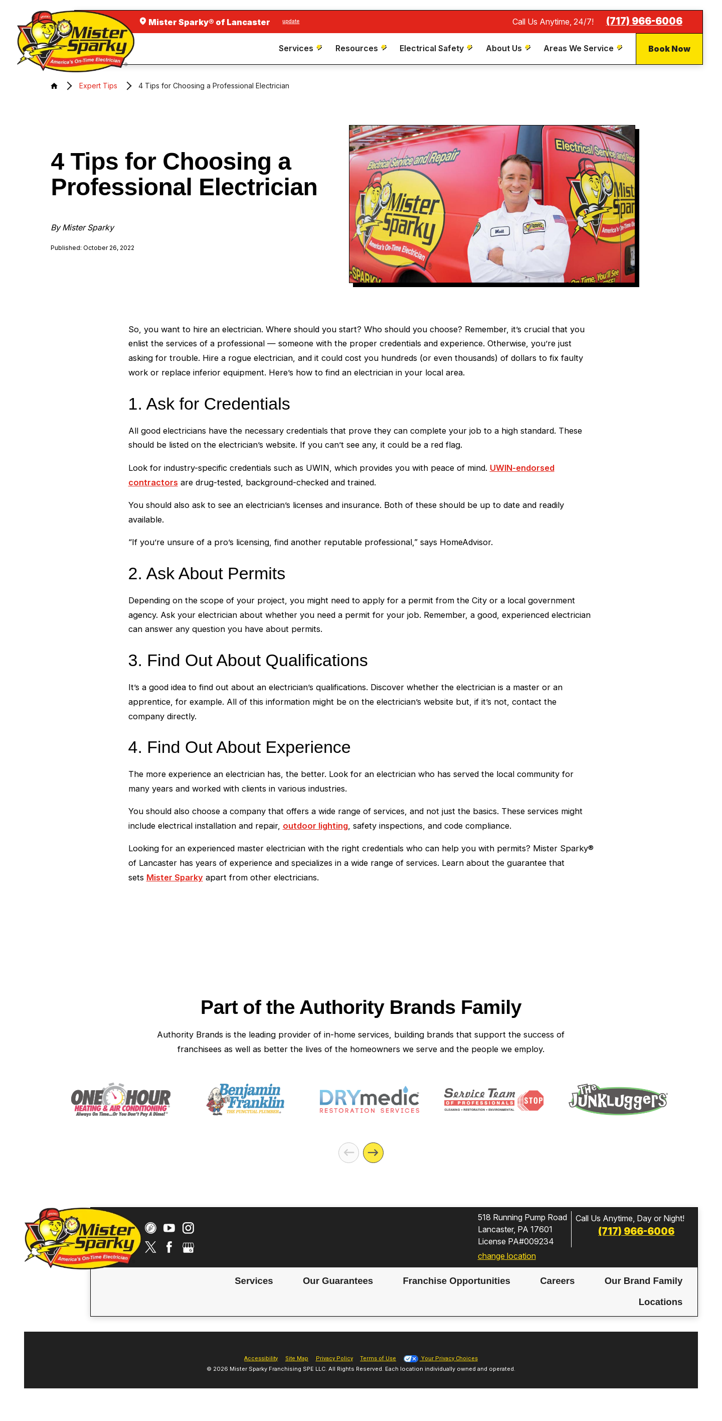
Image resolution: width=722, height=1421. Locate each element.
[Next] (373, 1152)
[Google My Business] (188, 1247)
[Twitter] (150, 1247)
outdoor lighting (315, 826)
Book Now (669, 49)
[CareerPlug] (150, 1228)
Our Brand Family (644, 1280)
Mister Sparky (174, 877)
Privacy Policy (334, 1358)
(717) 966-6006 (644, 21)
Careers (557, 1280)
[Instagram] (188, 1228)
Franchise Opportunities (456, 1280)
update (290, 21)
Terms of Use (378, 1358)
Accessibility (261, 1358)
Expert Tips (98, 85)
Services (254, 1280)
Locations (661, 1302)
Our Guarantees (338, 1280)
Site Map (296, 1358)
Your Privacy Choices (441, 1358)
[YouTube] (169, 1228)
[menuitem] (301, 48)
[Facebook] (169, 1247)
